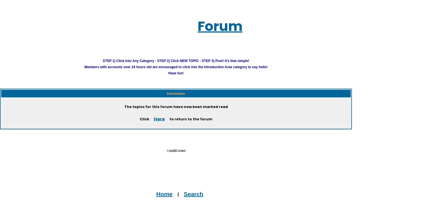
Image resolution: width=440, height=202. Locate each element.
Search (184, 186)
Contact (152, 199)
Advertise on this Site (187, 199)
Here (159, 111)
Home (167, 186)
